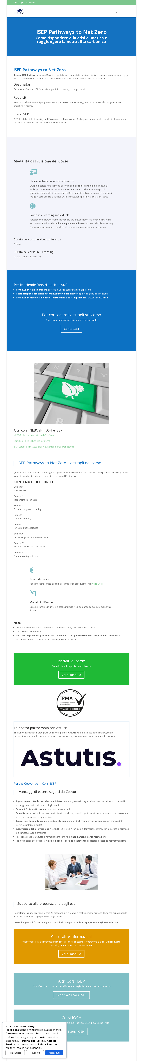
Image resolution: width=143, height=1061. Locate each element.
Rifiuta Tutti (35, 1052)
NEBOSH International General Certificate (34, 435)
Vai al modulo (71, 675)
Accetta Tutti (54, 1052)
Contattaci (71, 329)
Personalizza (15, 1052)
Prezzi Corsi (97, 583)
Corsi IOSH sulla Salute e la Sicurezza (32, 440)
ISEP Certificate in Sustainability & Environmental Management (44, 446)
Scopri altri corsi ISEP (71, 995)
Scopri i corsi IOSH (71, 1031)
